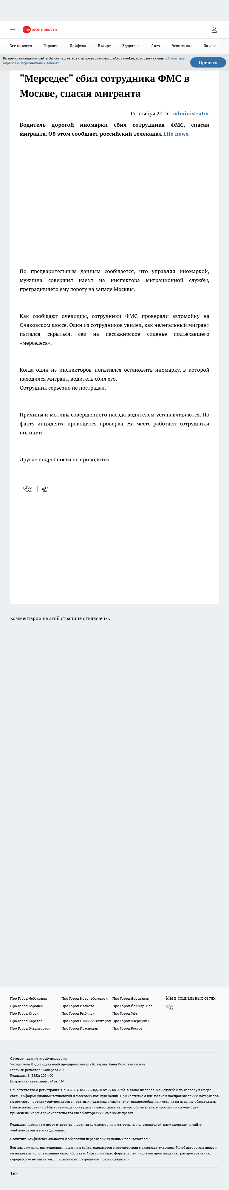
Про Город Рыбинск (77, 1013)
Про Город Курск (24, 1013)
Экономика (182, 45)
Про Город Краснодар (79, 1028)
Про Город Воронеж (27, 1006)
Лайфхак (78, 45)
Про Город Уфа (124, 1013)
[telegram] (46, 489)
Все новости (21, 45)
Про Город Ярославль (130, 998)
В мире (104, 45)
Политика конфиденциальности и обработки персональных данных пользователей (79, 1139)
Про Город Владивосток (30, 1028)
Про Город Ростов (127, 1028)
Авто (155, 45)
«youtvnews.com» (53, 1058)
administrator (191, 113)
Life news (175, 133)
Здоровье (131, 45)
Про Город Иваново (77, 1006)
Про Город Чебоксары (28, 998)
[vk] (28, 489)
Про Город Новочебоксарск (84, 998)
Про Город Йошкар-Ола (132, 1006)
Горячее (51, 45)
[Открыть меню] (12, 30)
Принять (208, 62)
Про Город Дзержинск (130, 1021)
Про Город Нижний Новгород (86, 1021)
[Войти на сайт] (214, 30)
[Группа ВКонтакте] (169, 1008)
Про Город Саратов (26, 1021)
